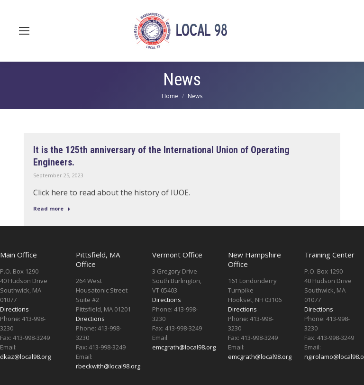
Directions (14, 309)
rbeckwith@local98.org (108, 366)
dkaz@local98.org (25, 356)
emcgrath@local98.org (184, 347)
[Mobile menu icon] (24, 31)
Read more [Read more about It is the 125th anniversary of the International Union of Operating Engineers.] (52, 208)
